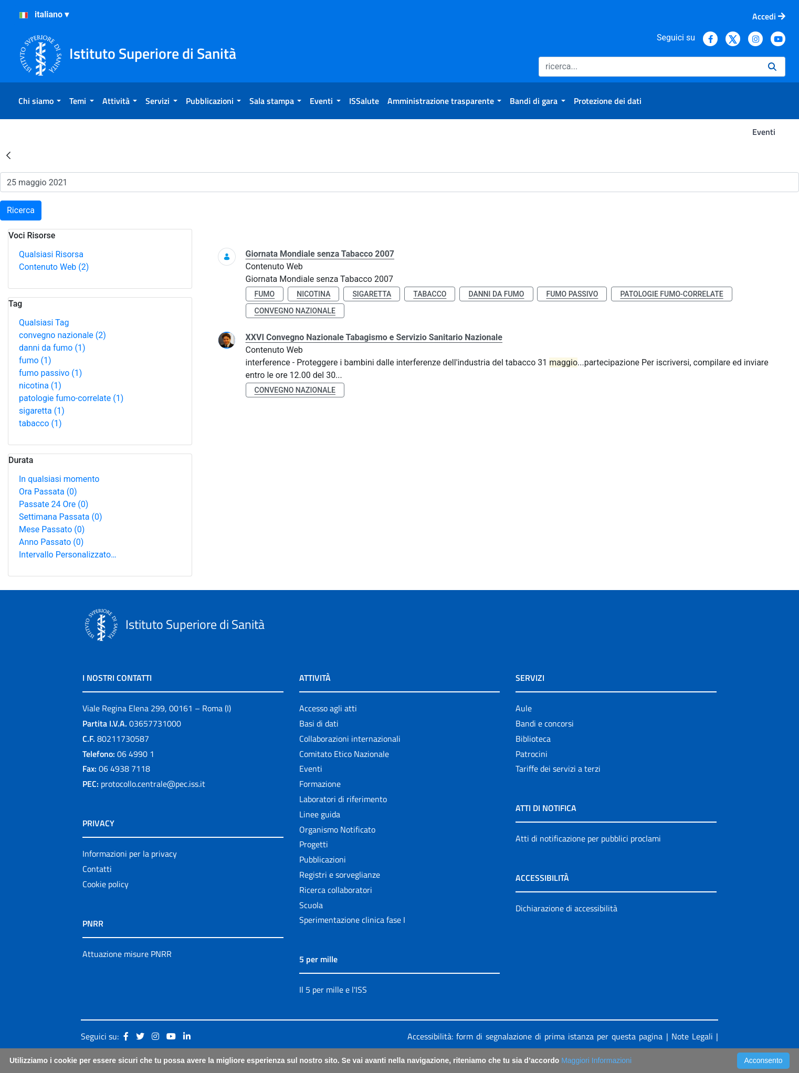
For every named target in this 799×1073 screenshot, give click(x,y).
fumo (35, 360)
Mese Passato (52, 529)
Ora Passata (48, 492)
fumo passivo (50, 373)
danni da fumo (52, 348)
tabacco (40, 423)
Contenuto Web (54, 267)
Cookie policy (105, 884)
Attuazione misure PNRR (127, 954)
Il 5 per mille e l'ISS (333, 989)
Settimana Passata (60, 517)
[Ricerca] (649, 67)
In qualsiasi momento (59, 479)
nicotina (40, 386)
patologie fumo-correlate (71, 398)
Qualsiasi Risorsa (51, 254)
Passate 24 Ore (53, 504)
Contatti (97, 868)
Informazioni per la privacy (129, 853)
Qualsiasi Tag (44, 323)
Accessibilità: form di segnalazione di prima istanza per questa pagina (535, 1036)
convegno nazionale (62, 335)
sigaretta (42, 411)
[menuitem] (39, 100)
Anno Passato (51, 542)
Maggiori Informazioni (596, 1060)
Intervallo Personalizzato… (68, 555)
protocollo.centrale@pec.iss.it (153, 783)
